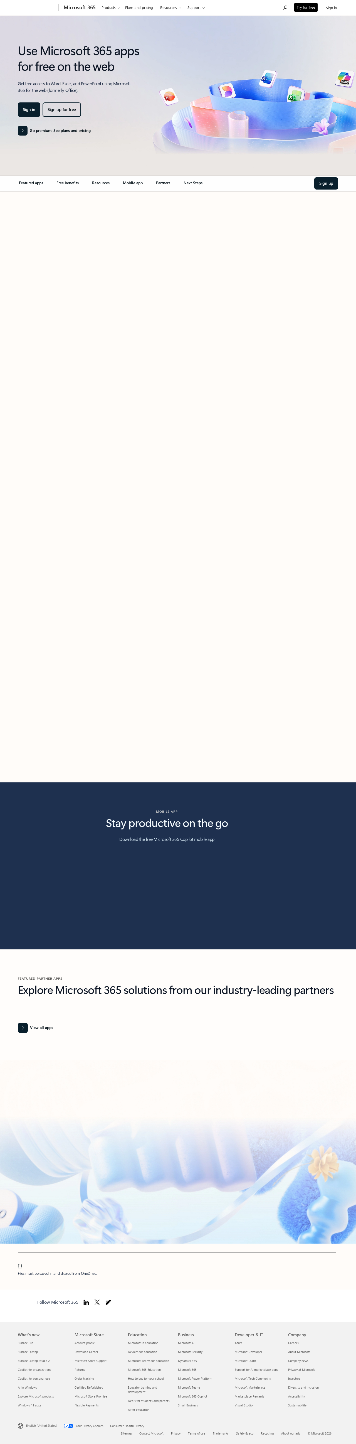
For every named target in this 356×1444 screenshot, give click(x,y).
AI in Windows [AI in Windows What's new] (27, 1387)
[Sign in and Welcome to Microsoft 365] (29, 109)
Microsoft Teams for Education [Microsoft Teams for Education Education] (148, 1361)
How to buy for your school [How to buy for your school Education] (146, 1378)
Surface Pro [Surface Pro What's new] (25, 1343)
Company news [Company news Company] (298, 1361)
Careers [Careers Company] (293, 1343)
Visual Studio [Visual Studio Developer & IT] (244, 1405)
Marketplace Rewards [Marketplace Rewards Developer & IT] (249, 1396)
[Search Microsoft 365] (285, 7)
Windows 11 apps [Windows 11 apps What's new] (29, 1405)
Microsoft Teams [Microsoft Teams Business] (189, 1387)
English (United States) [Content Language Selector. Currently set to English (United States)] (41, 1425)
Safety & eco (244, 1433)
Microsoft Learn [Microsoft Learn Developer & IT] (245, 1361)
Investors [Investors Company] (294, 1378)
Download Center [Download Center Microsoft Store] (86, 1352)
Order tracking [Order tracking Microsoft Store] (84, 1378)
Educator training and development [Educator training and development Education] (142, 1389)
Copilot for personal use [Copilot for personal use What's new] (34, 1378)
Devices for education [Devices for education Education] (142, 1352)
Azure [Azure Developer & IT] (239, 1343)
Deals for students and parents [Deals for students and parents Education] (149, 1401)
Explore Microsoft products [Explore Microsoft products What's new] (36, 1396)
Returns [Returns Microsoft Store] (80, 1369)
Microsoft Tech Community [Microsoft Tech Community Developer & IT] (253, 1378)
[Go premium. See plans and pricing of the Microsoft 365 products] (54, 131)
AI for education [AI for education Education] (138, 1410)
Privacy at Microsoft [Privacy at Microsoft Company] (301, 1369)
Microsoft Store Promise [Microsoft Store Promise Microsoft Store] (91, 1396)
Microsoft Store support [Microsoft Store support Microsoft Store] (91, 1361)
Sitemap (126, 1433)
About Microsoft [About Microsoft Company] (299, 1352)
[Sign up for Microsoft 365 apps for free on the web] (62, 109)
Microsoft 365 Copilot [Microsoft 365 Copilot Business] (192, 1396)
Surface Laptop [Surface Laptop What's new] (28, 1352)
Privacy (176, 1433)
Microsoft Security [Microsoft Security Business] (190, 1352)
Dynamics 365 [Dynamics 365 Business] (187, 1361)
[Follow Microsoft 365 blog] (108, 1302)
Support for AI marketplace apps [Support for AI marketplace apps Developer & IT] (256, 1369)
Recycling (267, 1433)
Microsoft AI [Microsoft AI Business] (186, 1343)
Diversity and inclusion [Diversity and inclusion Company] (303, 1387)
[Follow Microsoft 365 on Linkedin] (86, 1302)
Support (194, 7)
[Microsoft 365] (79, 7)
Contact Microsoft (151, 1433)
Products (109, 7)
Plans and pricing (139, 7)
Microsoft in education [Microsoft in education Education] (143, 1343)
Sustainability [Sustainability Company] (297, 1405)
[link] (31, 185)
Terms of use (196, 1433)
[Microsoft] (37, 7)
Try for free (306, 7)
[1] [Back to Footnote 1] (20, 1265)
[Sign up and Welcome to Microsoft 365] (326, 183)
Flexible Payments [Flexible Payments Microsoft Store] (87, 1405)
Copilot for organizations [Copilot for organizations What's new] (34, 1369)
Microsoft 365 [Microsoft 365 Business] (187, 1369)
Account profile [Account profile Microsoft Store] (85, 1343)
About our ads (290, 1433)
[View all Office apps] (35, 1028)
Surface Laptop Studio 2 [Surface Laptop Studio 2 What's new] (34, 1361)
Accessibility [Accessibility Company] (296, 1396)
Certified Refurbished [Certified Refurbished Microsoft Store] (89, 1387)
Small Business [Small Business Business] (188, 1405)
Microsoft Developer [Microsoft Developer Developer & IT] (248, 1352)
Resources (168, 7)
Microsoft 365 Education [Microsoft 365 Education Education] (144, 1369)
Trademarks (221, 1433)
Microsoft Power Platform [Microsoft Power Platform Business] (195, 1378)
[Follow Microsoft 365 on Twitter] (97, 1302)
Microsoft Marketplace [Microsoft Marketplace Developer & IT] (250, 1387)
